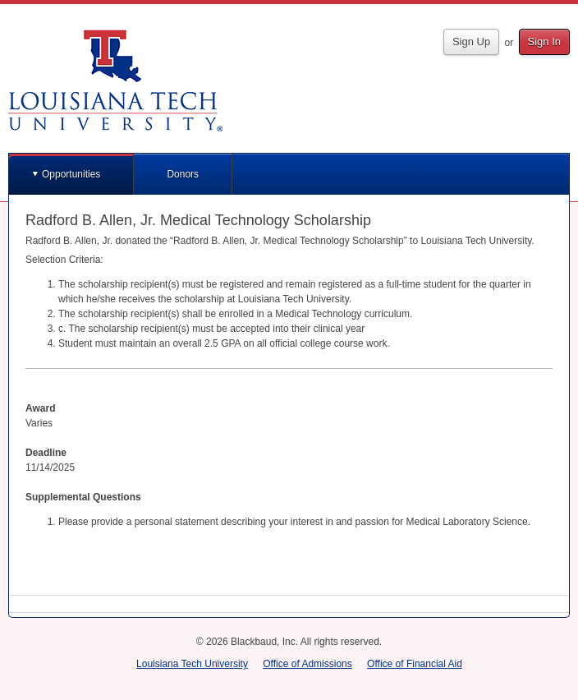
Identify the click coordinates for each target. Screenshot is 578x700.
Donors (183, 174)
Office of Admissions (307, 664)
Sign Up (471, 41)
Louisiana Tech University (192, 664)
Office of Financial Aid (414, 664)
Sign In (544, 41)
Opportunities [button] (71, 174)
